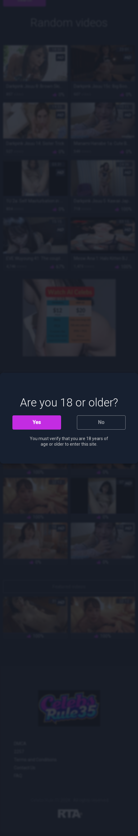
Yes (37, 422)
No (101, 422)
